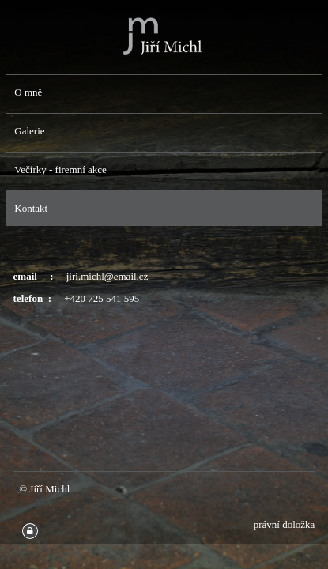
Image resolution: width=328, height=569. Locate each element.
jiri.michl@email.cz (107, 276)
